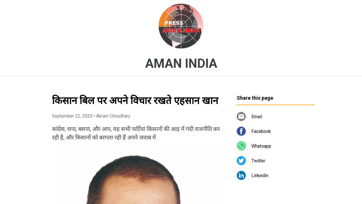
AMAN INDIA (181, 63)
